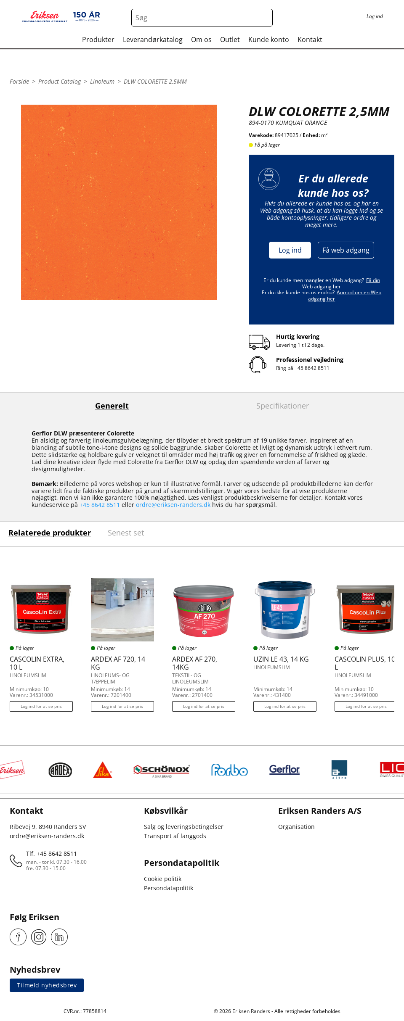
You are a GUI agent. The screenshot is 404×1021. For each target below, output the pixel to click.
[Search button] (263, 17)
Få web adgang (345, 250)
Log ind (290, 250)
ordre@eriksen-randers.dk (173, 505)
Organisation (296, 827)
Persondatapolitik (168, 888)
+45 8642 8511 (312, 368)
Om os (201, 39)
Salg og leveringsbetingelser (183, 827)
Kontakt (310, 39)
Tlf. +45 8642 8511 (51, 853)
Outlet (230, 39)
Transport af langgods (175, 836)
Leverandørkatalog (153, 39)
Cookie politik (162, 879)
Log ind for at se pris (41, 706)
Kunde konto (268, 39)
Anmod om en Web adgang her (344, 295)
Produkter (98, 39)
